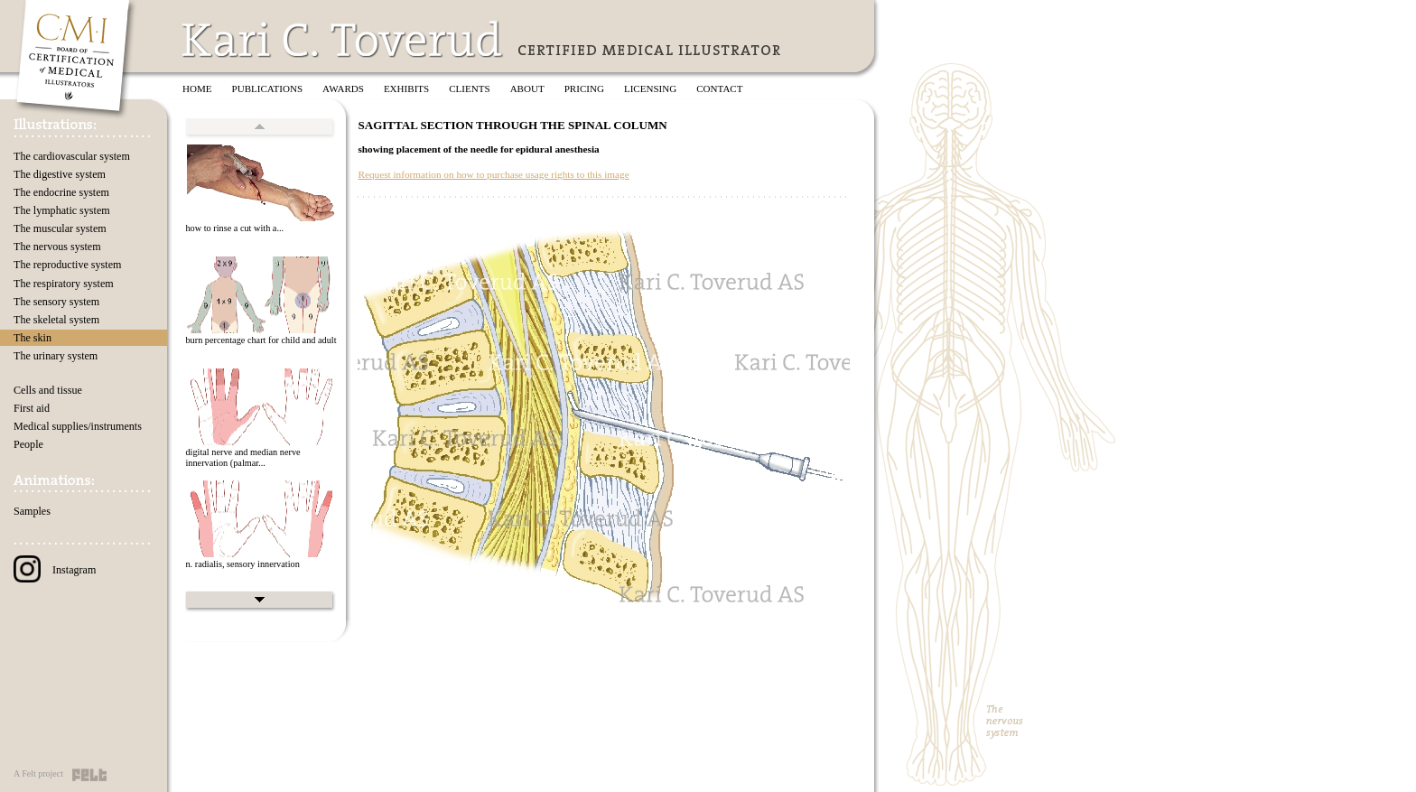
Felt (89, 775)
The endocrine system (61, 192)
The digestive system (60, 174)
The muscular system (60, 228)
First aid (32, 408)
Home (197, 88)
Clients (469, 88)
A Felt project (38, 773)
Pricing (584, 88)
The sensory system (56, 301)
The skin (32, 337)
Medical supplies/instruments (78, 426)
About (527, 88)
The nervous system (57, 246)
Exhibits (406, 88)
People (28, 444)
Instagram (55, 570)
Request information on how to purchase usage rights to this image (493, 174)
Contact (719, 88)
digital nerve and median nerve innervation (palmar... (242, 458)
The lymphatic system (62, 210)
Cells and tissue (48, 390)
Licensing (650, 88)
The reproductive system (67, 264)
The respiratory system (64, 283)
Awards (343, 88)
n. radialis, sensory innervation (242, 564)
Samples (32, 511)
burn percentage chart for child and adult (260, 340)
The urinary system (56, 355)
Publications (267, 88)
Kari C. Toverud (343, 39)
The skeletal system (56, 319)
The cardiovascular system (72, 156)
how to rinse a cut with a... (234, 228)
